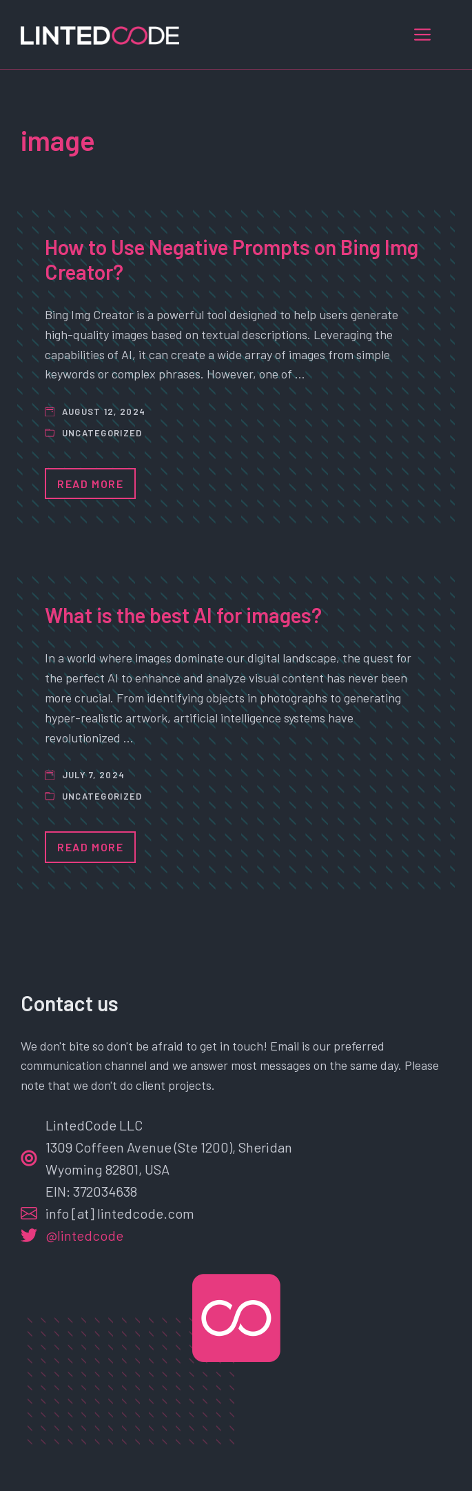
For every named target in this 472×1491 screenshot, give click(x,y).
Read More (90, 483)
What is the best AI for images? (183, 614)
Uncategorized (102, 432)
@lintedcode (84, 1235)
